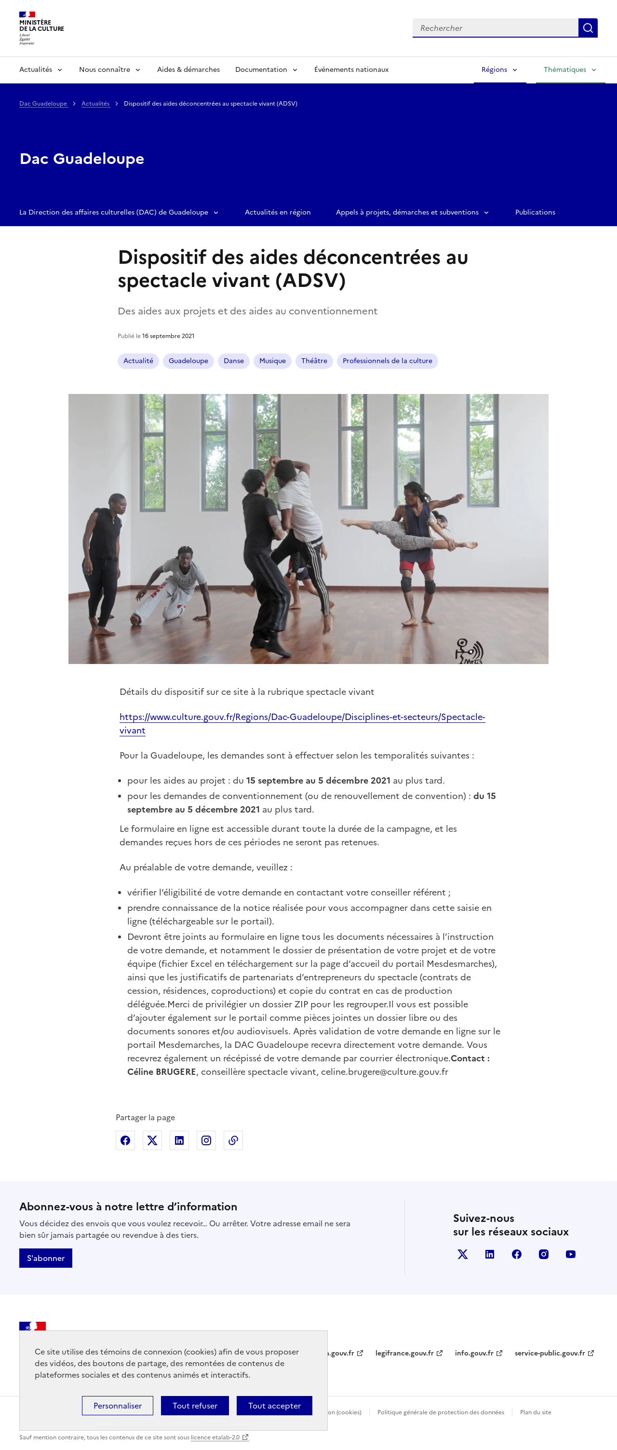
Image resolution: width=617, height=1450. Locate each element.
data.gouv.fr (334, 1353)
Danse (234, 361)
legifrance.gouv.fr (405, 1353)
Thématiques (565, 70)
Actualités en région (278, 212)
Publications (535, 212)
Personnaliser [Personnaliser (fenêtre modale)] (118, 1405)
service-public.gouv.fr (550, 1353)
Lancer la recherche (588, 28)
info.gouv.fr (474, 1353)
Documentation (261, 70)
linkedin (489, 1254)
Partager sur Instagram (206, 1140)
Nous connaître (104, 70)
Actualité (138, 361)
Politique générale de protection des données (440, 1412)
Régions (494, 70)
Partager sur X (152, 1140)
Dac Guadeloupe (43, 103)
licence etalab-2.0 (215, 1437)
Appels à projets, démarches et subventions (407, 212)
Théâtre (314, 361)
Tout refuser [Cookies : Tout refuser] (195, 1405)
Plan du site (535, 1412)
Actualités (35, 70)
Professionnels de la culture (387, 361)
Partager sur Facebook (125, 1140)
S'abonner (46, 1258)
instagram (543, 1254)
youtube (570, 1254)
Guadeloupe (188, 361)
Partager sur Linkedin (179, 1140)
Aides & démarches (188, 70)
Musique (272, 361)
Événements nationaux (351, 70)
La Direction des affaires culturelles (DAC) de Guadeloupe (113, 212)
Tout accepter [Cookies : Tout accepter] (274, 1405)
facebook (516, 1254)
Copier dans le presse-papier (233, 1140)
